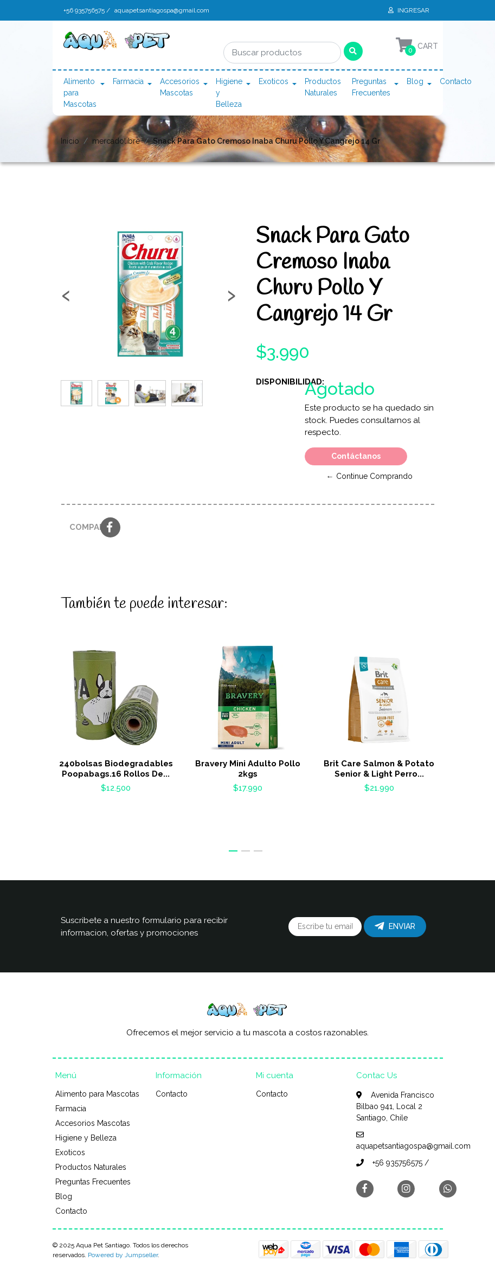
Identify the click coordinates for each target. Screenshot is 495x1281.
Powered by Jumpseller (123, 1255)
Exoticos (273, 81)
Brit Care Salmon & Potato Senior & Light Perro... (379, 769)
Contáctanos (356, 456)
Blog (415, 81)
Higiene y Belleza (229, 92)
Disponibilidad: (276, 382)
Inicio (70, 141)
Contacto (456, 81)
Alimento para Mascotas (80, 92)
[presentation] (66, 299)
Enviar (395, 926)
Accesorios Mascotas (180, 87)
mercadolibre (116, 141)
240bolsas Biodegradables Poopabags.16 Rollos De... (115, 769)
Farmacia (128, 81)
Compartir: (80, 527)
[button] (233, 850)
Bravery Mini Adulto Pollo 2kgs (247, 769)
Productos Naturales (323, 87)
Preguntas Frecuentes (371, 87)
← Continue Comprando (369, 476)
